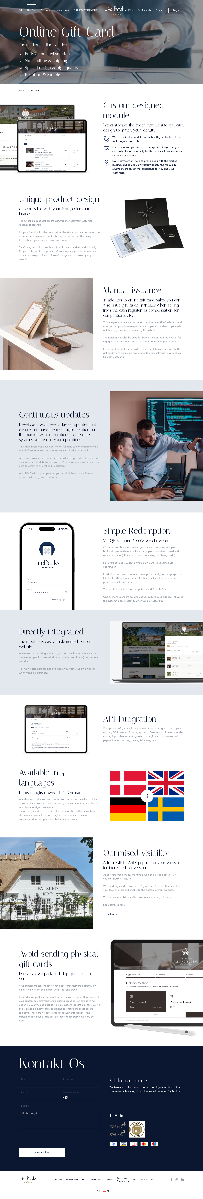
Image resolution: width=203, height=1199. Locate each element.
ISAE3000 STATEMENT (85, 10)
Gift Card (31, 10)
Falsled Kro (113, 914)
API (152, 1180)
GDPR (144, 1180)
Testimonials (144, 10)
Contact (159, 10)
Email (24, 1093)
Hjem (22, 91)
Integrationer (72, 1180)
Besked (25, 1106)
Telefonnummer (71, 1093)
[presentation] (40, 1137)
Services (45, 10)
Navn (23, 1079)
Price (130, 10)
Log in (176, 10)
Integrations (63, 10)
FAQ (135, 1180)
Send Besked (41, 1152)
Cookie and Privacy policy (123, 1179)
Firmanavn (68, 1079)
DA (20, 10)
